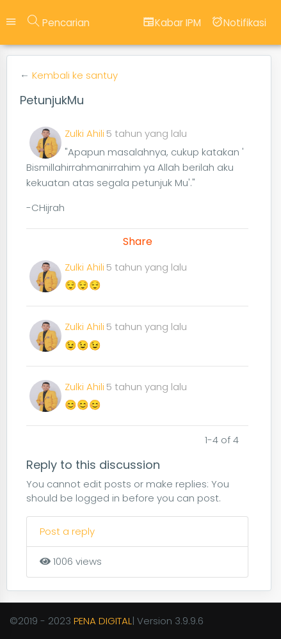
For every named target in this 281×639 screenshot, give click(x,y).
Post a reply (67, 531)
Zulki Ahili (84, 133)
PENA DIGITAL (103, 620)
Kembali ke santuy (75, 75)
